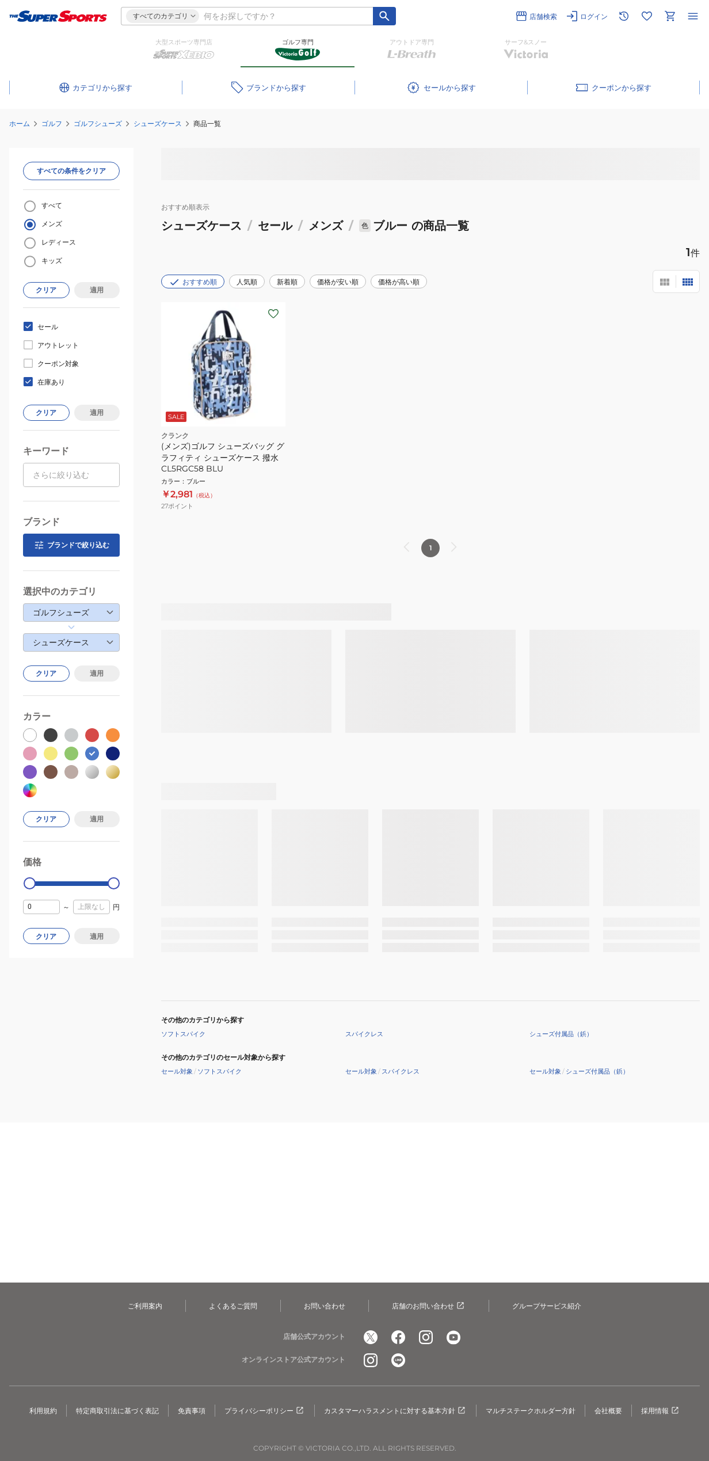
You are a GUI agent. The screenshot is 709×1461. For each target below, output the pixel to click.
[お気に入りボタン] (273, 314)
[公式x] (371, 1337)
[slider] (30, 883)
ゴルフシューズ (98, 123)
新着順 (287, 281)
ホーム (19, 123)
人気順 (247, 281)
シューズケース (158, 123)
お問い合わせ (324, 1306)
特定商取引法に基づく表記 (117, 1410)
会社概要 (608, 1410)
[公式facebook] (398, 1337)
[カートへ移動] (670, 16)
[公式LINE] (398, 1360)
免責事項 (191, 1410)
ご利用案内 (145, 1306)
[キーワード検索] (384, 16)
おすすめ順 (193, 282)
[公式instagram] (426, 1337)
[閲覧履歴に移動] (624, 16)
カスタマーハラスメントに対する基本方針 (395, 1411)
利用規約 (43, 1410)
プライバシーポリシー (264, 1411)
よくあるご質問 (233, 1306)
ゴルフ (51, 123)
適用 (97, 290)
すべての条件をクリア (71, 170)
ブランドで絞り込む (71, 545)
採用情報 (660, 1411)
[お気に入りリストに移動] (647, 16)
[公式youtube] (453, 1337)
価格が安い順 (338, 281)
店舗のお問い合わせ (429, 1306)
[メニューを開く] (693, 16)
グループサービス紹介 (546, 1306)
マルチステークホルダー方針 (530, 1410)
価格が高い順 (399, 281)
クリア (46, 290)
